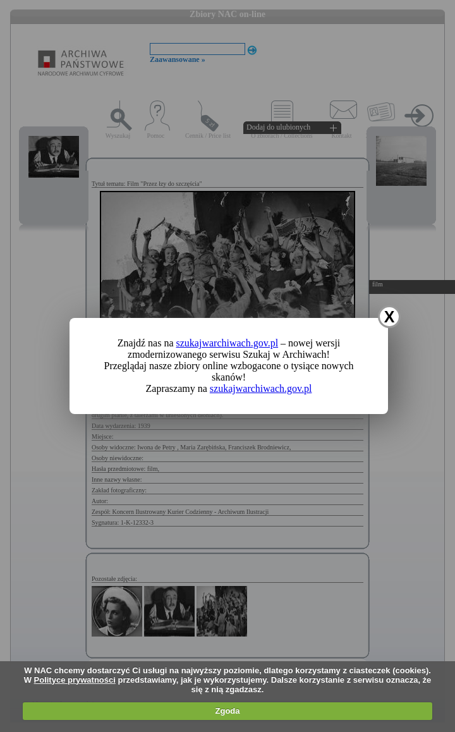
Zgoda (227, 711)
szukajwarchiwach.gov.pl (227, 343)
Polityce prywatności (75, 680)
